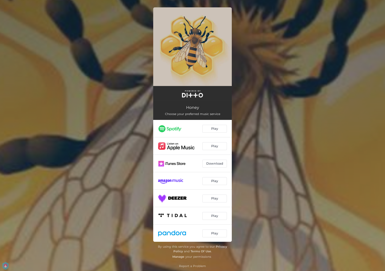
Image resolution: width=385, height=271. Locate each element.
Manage (178, 256)
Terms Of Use (201, 251)
